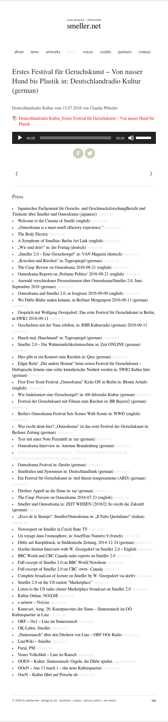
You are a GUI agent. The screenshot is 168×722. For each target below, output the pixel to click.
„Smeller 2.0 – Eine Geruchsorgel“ (78, 254)
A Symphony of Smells (69, 241)
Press (72, 52)
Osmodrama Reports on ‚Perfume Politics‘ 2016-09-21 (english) (79, 274)
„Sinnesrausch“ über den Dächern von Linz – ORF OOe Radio (78, 635)
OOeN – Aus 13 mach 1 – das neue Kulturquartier (68, 668)
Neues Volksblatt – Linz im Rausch (55, 655)
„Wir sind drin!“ (60, 248)
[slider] (75, 137)
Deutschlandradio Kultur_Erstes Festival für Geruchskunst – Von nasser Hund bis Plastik (86, 121)
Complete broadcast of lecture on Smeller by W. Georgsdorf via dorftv (85, 576)
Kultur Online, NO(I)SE (46, 596)
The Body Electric (41, 234)
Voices (88, 52)
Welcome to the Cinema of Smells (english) (62, 221)
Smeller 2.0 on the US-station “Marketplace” (63, 583)
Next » (17, 174)
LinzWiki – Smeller (43, 641)
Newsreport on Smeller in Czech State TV (61, 529)
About (19, 52)
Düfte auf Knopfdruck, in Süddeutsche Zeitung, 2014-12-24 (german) (84, 543)
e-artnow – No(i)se (42, 602)
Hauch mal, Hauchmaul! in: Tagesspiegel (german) (68, 338)
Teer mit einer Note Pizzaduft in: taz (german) (65, 439)
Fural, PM (35, 648)
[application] (84, 138)
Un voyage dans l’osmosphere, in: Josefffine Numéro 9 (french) (79, 536)
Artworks (53, 52)
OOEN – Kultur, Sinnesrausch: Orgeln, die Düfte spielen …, (76, 661)
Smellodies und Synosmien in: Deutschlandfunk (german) (74, 472)
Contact (144, 52)
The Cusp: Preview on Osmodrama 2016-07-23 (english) (73, 498)
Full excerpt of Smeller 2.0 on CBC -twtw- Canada (69, 569)
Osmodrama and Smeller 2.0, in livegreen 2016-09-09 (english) (79, 293)
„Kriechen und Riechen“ (68, 261)
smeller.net (84, 26)
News (35, 52)
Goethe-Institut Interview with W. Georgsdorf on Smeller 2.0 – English (85, 549)
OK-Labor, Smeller (42, 628)
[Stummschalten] (131, 138)
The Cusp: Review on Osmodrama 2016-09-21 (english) (73, 267)
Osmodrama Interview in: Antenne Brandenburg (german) (74, 446)
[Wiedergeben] (20, 138)
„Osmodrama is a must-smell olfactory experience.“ (69, 228)
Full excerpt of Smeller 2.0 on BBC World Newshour (70, 563)
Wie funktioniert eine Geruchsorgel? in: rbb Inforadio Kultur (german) (85, 395)
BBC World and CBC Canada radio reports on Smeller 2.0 (75, 556)
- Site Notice (109, 700)
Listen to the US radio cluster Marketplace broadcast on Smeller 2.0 (82, 589)
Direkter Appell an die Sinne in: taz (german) (64, 491)
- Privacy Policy (91, 700)
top (152, 700)
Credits (105, 52)
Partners (125, 52)
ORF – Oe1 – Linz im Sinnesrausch (56, 622)
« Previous (151, 174)
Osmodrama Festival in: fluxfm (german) (60, 465)
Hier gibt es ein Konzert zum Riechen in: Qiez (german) (73, 357)
